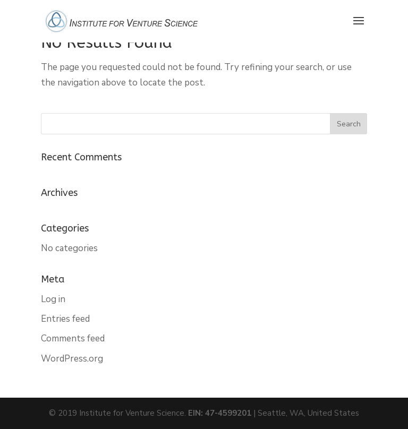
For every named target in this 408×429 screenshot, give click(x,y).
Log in (53, 299)
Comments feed (73, 338)
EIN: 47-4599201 (219, 413)
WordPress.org (72, 359)
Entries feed (65, 319)
